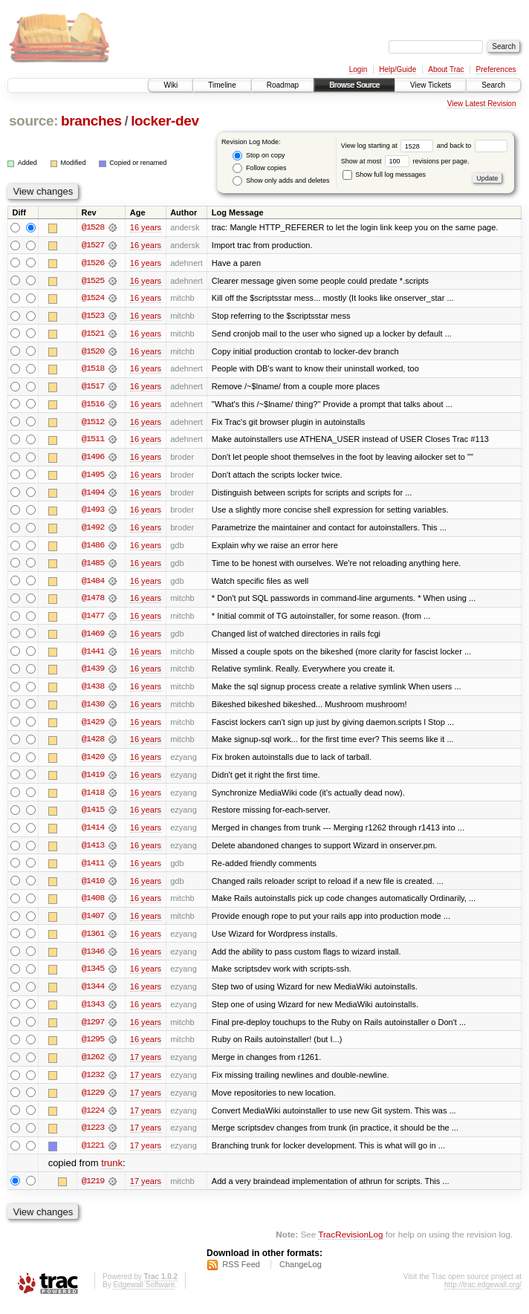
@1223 (93, 1136)
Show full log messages (384, 174)
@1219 (93, 1190)
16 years (145, 227)
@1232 (93, 1083)
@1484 (93, 584)
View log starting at (389, 145)
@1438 (93, 691)
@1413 (93, 851)
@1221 (93, 1154)
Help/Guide (397, 69)
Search (493, 85)
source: (33, 121)
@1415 (93, 816)
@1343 (93, 1012)
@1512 (93, 423)
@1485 (93, 566)
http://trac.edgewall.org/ (483, 1294)
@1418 (93, 798)
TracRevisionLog (350, 1244)
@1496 (93, 459)
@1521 (93, 334)
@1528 (93, 227)
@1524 (93, 299)
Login (358, 69)
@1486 (93, 548)
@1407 (93, 922)
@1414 (93, 833)
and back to (472, 145)
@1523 (93, 316)
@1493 (93, 512)
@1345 (93, 976)
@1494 (93, 495)
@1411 (93, 869)
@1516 (93, 406)
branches (91, 121)
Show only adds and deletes (281, 181)
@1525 (93, 281)
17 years (145, 1065)
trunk (112, 1172)
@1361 (93, 940)
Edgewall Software (144, 1294)
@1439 (93, 673)
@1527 (93, 245)
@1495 (93, 477)
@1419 (93, 780)
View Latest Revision (481, 104)
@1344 (93, 994)
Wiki (170, 85)
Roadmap (283, 85)
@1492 (93, 530)
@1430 (93, 709)
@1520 (93, 352)
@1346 (93, 958)
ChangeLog (300, 1273)
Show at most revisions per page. (405, 161)
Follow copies (259, 168)
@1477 (93, 619)
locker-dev (165, 121)
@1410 (93, 887)
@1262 (93, 1065)
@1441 (93, 655)
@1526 (93, 263)
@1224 (93, 1119)
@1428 (93, 744)
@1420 (93, 762)
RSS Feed (241, 1273)
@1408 (93, 905)
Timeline (222, 85)
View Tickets (430, 85)
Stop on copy (259, 155)
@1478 (93, 602)
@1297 (93, 1029)
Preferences (496, 69)
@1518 (93, 370)
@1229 (93, 1101)
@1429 (93, 726)
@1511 (93, 441)
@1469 (93, 637)
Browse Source (354, 85)
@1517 (93, 388)
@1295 (93, 1047)
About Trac (446, 69)
